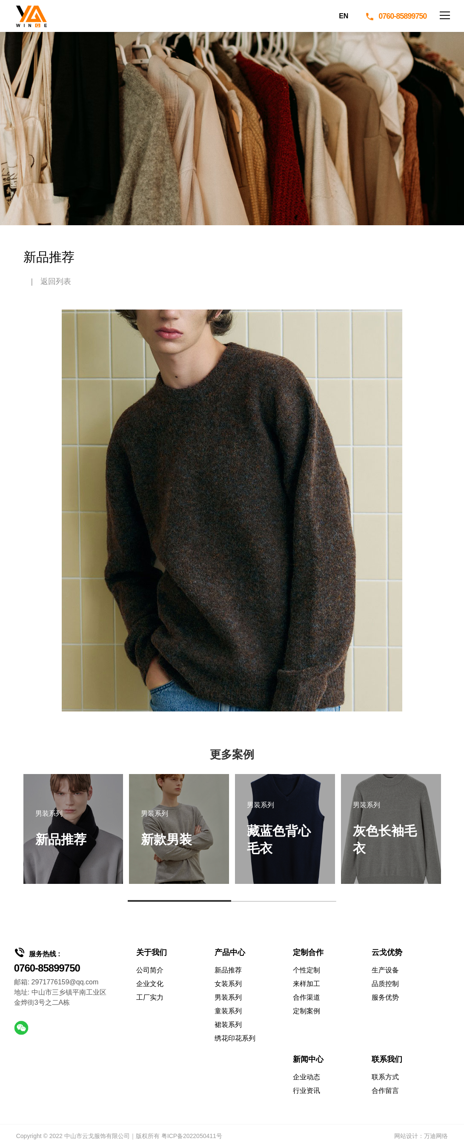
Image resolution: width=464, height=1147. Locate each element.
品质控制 (385, 983)
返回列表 (55, 281)
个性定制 (306, 970)
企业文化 (149, 983)
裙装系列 (228, 1024)
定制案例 (306, 1011)
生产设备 (385, 970)
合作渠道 (306, 997)
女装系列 (228, 983)
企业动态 (306, 1077)
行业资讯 (306, 1090)
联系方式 (385, 1077)
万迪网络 (436, 1136)
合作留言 (385, 1090)
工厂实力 (149, 997)
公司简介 (149, 970)
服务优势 (385, 997)
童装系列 (228, 1011)
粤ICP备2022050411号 (191, 1136)
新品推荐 (228, 970)
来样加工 (306, 983)
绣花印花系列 (235, 1038)
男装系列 (228, 997)
